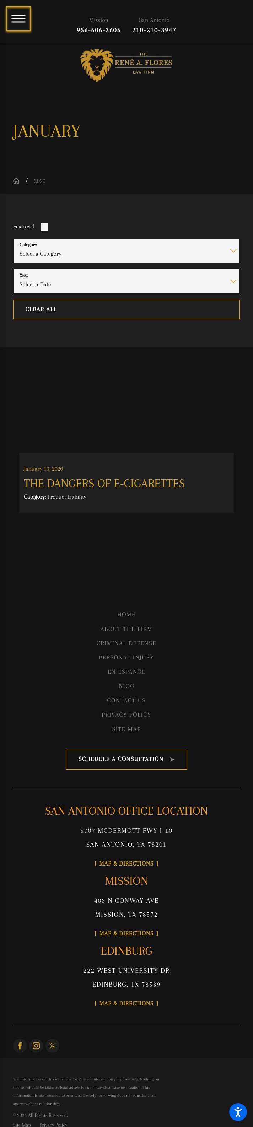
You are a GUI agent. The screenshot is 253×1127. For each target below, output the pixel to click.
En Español (127, 673)
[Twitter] (52, 1049)
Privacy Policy (126, 716)
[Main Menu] (18, 18)
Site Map (126, 730)
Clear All (41, 309)
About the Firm (127, 630)
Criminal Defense (126, 644)
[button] (238, 1112)
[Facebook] (20, 1049)
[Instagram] (36, 1049)
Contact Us (126, 702)
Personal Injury (126, 659)
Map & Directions (126, 865)
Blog (126, 687)
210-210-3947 (154, 30)
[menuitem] (126, 616)
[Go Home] (19, 181)
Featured (24, 227)
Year (24, 276)
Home (126, 616)
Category (28, 245)
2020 (39, 181)
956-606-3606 (99, 30)
